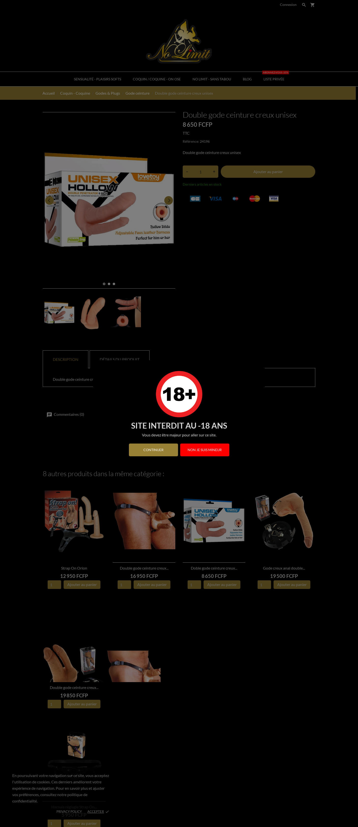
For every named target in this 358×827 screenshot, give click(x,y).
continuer (153, 450)
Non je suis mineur (205, 450)
